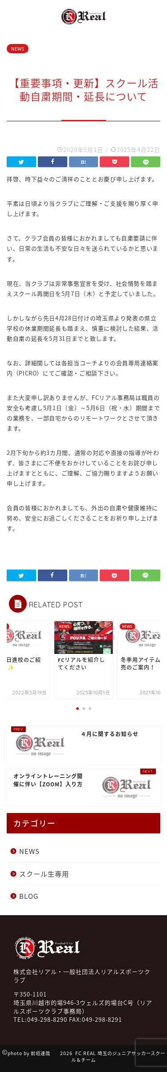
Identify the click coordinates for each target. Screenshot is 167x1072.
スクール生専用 (44, 874)
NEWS (17, 48)
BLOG (28, 896)
